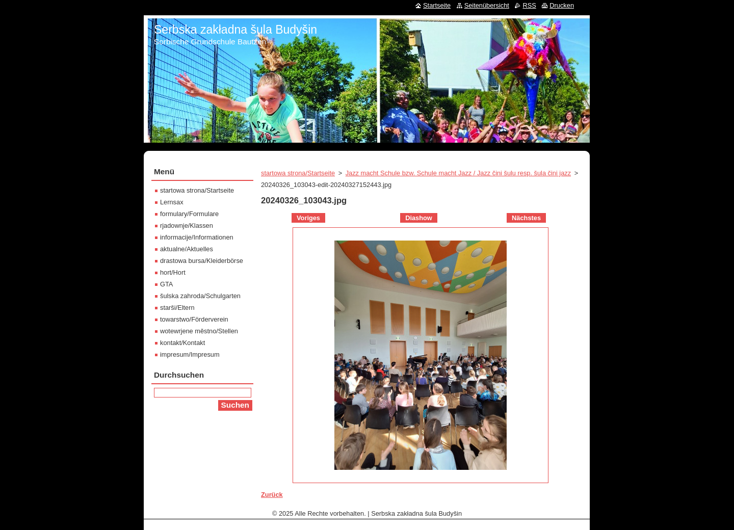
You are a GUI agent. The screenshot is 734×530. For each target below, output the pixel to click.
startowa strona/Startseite (298, 173)
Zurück (272, 494)
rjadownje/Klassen (186, 225)
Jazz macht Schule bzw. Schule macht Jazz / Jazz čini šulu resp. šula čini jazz (458, 173)
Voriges (308, 218)
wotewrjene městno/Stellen (199, 331)
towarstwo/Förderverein (194, 319)
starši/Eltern (177, 307)
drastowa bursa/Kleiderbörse (201, 260)
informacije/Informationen (196, 237)
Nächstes (526, 218)
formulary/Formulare (189, 214)
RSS (529, 5)
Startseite (437, 5)
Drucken (561, 5)
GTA (166, 284)
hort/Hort (173, 272)
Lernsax (172, 202)
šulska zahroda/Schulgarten (200, 296)
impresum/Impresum (190, 354)
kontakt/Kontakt (182, 343)
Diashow (418, 218)
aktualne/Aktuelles (186, 249)
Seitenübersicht (486, 5)
